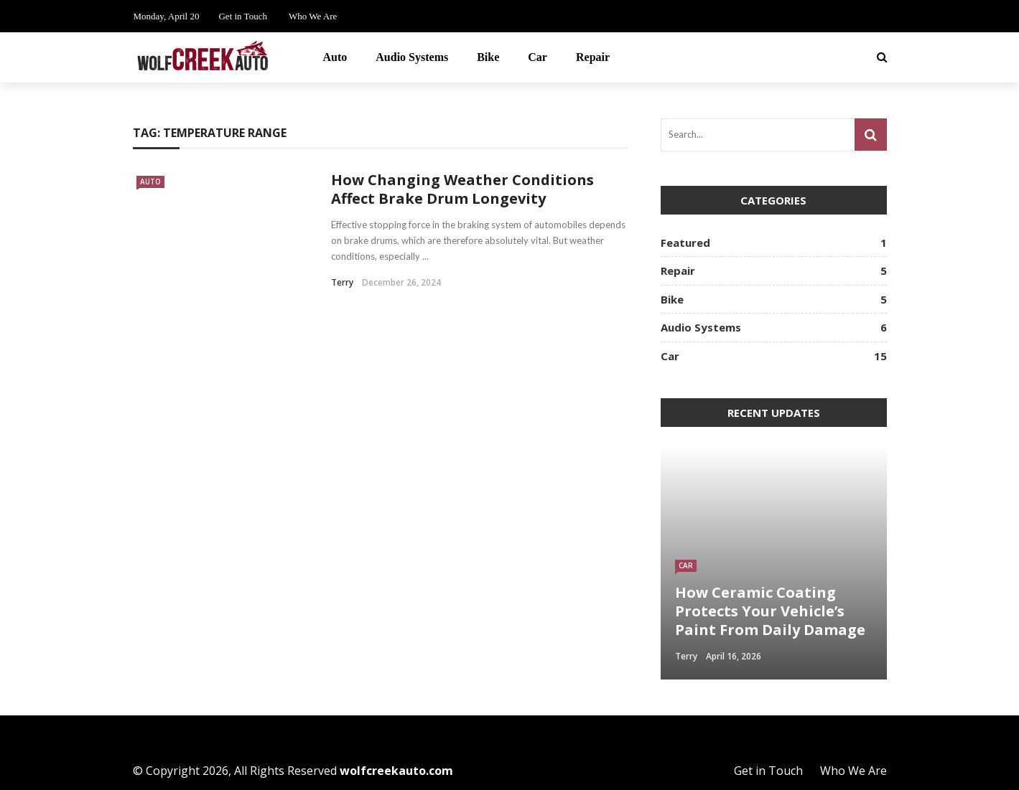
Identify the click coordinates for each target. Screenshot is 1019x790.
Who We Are (313, 16)
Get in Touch (242, 16)
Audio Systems (412, 57)
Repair (593, 57)
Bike (488, 57)
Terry (342, 282)
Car (537, 57)
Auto (335, 57)
